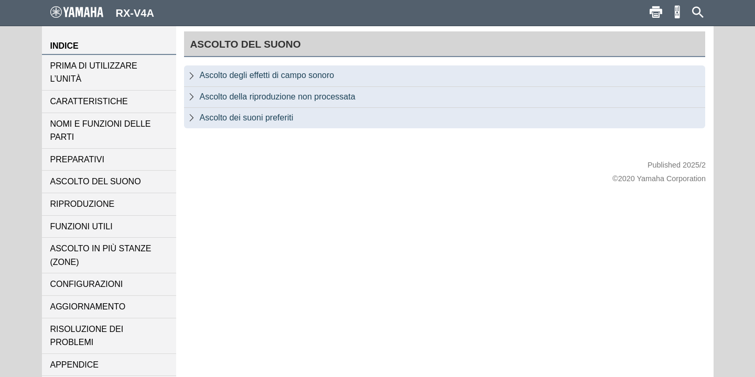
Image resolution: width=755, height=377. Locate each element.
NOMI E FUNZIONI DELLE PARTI (100, 130)
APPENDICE (74, 364)
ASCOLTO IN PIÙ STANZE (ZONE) (101, 255)
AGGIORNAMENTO (88, 306)
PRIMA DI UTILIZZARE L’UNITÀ (93, 72)
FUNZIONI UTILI (81, 226)
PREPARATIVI (77, 159)
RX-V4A (102, 12)
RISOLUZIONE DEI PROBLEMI (87, 336)
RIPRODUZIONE (82, 203)
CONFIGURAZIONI (86, 284)
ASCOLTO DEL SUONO (95, 181)
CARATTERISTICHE (89, 101)
